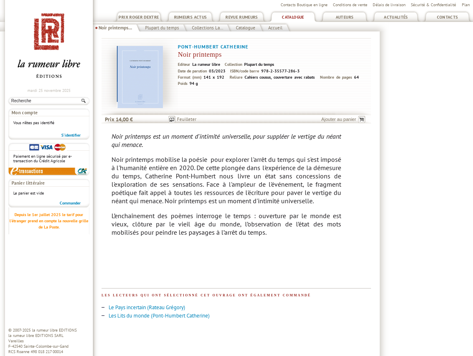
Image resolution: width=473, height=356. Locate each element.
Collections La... (207, 28)
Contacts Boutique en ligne (304, 4)
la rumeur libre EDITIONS (54, 330)
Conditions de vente (350, 4)
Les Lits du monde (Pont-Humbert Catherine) (159, 315)
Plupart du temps (162, 28)
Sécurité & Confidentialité (433, 4)
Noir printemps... (115, 28)
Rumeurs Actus (190, 17)
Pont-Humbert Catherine (213, 46)
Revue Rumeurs (242, 17)
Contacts (447, 17)
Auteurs (345, 17)
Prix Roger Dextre (139, 17)
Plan (466, 4)
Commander (70, 203)
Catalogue (293, 17)
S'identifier (71, 135)
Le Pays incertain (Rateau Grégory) (147, 307)
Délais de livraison (389, 4)
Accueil (275, 28)
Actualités (396, 17)
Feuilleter (186, 119)
